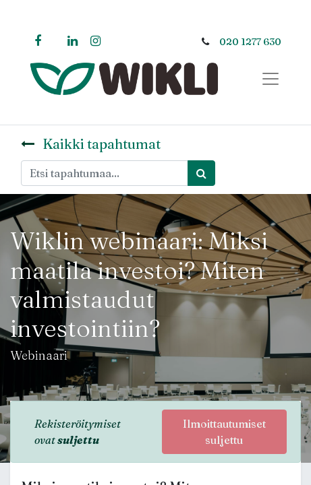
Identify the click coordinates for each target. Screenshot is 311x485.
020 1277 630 (250, 42)
